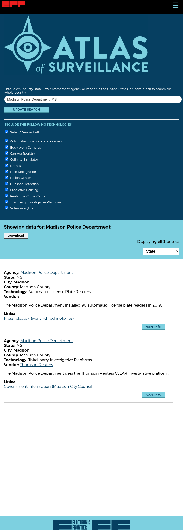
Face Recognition (20, 171)
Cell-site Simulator (21, 159)
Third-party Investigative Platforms (33, 202)
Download (16, 235)
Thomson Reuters (36, 364)
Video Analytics (19, 208)
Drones (13, 165)
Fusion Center (18, 177)
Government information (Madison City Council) (48, 386)
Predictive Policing (21, 190)
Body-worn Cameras (23, 147)
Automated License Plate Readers (33, 141)
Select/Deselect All (22, 132)
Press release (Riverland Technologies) (39, 318)
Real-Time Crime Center (26, 196)
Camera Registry (20, 153)
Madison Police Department (46, 272)
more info (153, 327)
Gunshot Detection (22, 184)
